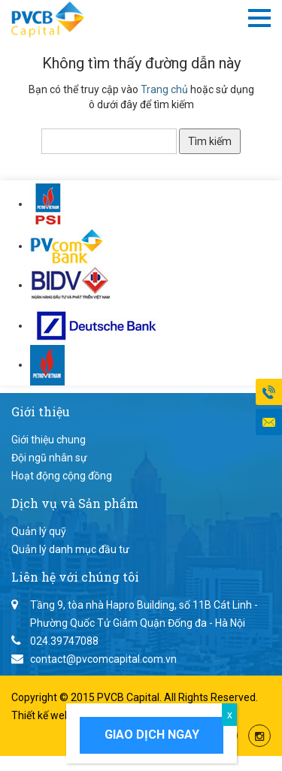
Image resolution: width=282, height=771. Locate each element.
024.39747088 (64, 641)
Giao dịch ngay (152, 734)
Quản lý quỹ (38, 531)
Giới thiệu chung (48, 440)
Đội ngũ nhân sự (49, 458)
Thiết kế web (42, 715)
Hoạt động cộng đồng (61, 476)
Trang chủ (164, 89)
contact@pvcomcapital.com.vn (103, 659)
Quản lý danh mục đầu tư (70, 549)
